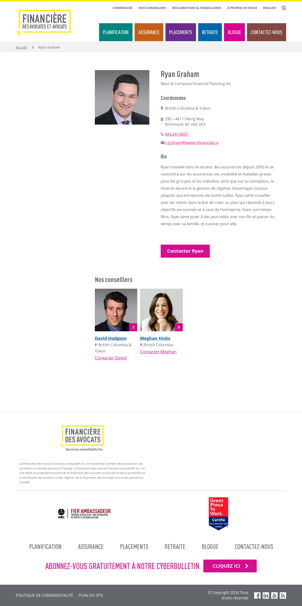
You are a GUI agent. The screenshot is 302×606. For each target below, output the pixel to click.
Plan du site (91, 595)
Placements (180, 32)
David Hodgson (111, 338)
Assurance (149, 32)
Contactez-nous (266, 32)
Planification (116, 32)
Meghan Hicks (155, 338)
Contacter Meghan (158, 352)
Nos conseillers (152, 8)
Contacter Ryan (185, 251)
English (269, 8)
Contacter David (111, 358)
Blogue (234, 32)
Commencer (123, 8)
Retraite (210, 32)
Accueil (21, 47)
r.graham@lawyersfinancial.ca (191, 142)
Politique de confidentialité (44, 595)
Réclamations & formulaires (196, 8)
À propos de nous (242, 8)
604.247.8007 (176, 134)
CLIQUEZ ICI (226, 566)
